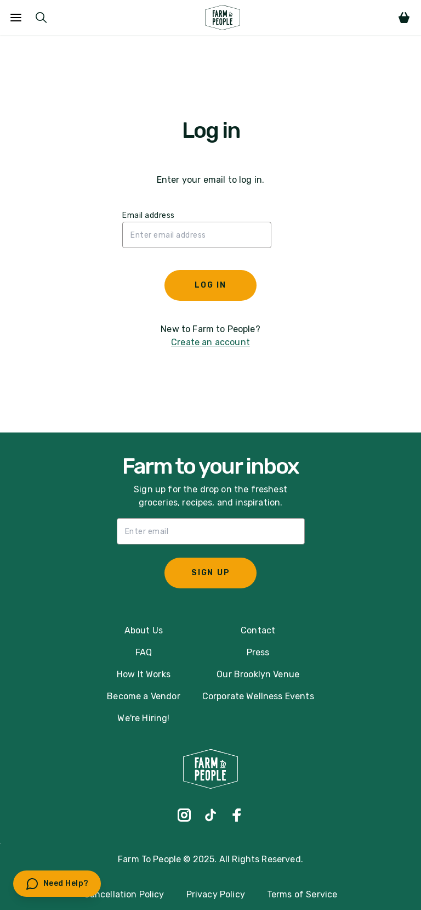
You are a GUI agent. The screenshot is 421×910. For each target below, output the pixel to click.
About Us (143, 630)
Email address (148, 215)
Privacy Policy (215, 894)
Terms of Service (302, 894)
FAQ (143, 652)
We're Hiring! (143, 718)
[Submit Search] (41, 17)
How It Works (143, 674)
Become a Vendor (143, 696)
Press (258, 652)
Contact (258, 630)
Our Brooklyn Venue (258, 674)
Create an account (210, 342)
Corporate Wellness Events (258, 696)
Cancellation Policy (124, 894)
